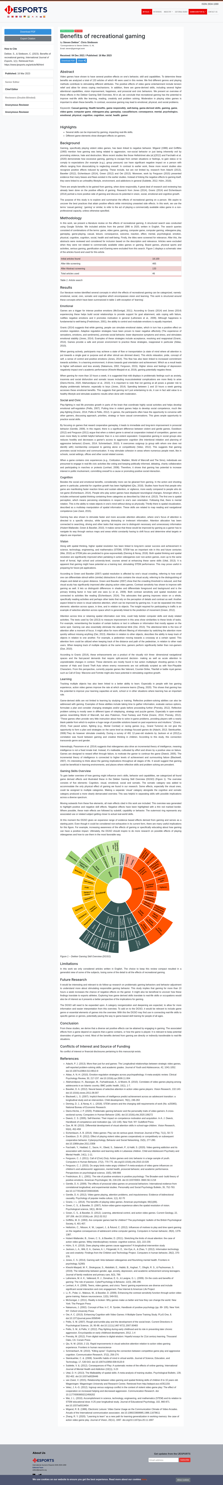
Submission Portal (197, 12)
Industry (168, 12)
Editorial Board (181, 12)
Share (82, 61)
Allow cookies (183, 1480)
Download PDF (28, 32)
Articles (146, 12)
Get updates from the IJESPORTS (172, 1454)
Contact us (212, 12)
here (144, 1479)
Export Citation (27, 38)
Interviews (157, 12)
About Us (39, 1453)
